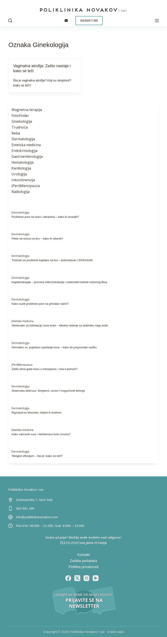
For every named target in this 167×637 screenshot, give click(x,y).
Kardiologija (21, 168)
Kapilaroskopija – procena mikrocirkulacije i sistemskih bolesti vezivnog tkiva (59, 282)
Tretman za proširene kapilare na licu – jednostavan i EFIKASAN (52, 260)
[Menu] (157, 21)
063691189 (89, 20)
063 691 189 (25, 508)
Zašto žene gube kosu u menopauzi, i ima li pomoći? (44, 369)
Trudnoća (20, 127)
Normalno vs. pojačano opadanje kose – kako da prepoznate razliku (54, 347)
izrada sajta (115, 632)
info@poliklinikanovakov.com (37, 517)
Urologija (19, 174)
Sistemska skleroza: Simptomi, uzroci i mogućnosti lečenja (48, 390)
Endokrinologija (24, 150)
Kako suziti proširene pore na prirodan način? (40, 303)
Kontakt (83, 555)
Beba (16, 133)
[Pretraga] (10, 21)
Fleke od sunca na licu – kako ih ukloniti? (37, 238)
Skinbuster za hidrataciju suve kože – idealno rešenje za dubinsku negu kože (60, 325)
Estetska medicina (26, 144)
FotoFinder (20, 115)
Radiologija (21, 191)
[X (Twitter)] (77, 578)
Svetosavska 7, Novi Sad (34, 500)
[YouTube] (96, 578)
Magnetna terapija (27, 109)
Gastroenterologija (27, 156)
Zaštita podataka (83, 561)
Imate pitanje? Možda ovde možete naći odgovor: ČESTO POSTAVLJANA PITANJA (83, 540)
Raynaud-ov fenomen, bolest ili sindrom (36, 412)
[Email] (66, 20)
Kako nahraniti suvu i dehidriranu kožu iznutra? (41, 434)
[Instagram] (86, 578)
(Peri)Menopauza (26, 185)
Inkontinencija (23, 180)
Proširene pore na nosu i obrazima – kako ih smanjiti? (45, 216)
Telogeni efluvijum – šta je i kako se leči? (37, 456)
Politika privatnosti (83, 567)
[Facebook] (68, 578)
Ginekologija (22, 121)
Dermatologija (23, 139)
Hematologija (22, 162)
